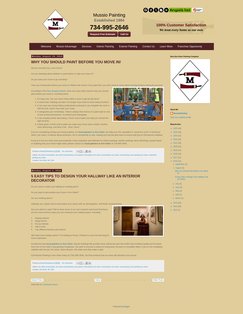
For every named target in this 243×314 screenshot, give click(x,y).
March (178, 198)
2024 (175, 132)
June (177, 187)
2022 (175, 139)
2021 (175, 143)
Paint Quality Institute (56, 91)
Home (97, 280)
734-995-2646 (109, 27)
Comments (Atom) (50, 284)
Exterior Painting (128, 46)
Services (86, 46)
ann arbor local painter (46, 155)
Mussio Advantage (66, 46)
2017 (175, 157)
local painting (124, 155)
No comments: (67, 151)
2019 (175, 150)
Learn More (166, 46)
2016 (175, 161)
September (180, 164)
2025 (175, 128)
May (177, 191)
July (177, 184)
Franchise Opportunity (190, 46)
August (178, 168)
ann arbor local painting (64, 155)
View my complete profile (180, 117)
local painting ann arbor (139, 155)
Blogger (126, 306)
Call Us (124, 34)
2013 (175, 210)
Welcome (46, 46)
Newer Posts (37, 280)
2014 (175, 206)
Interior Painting (105, 46)
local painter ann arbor (92, 155)
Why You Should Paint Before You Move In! (76, 62)
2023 (175, 136)
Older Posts (158, 280)
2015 (175, 203)
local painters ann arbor (110, 155)
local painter (78, 155)
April (177, 195)
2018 (175, 154)
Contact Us (148, 46)
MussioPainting (180, 113)
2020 (175, 146)
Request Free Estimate (102, 34)
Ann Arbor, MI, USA (47, 160)
